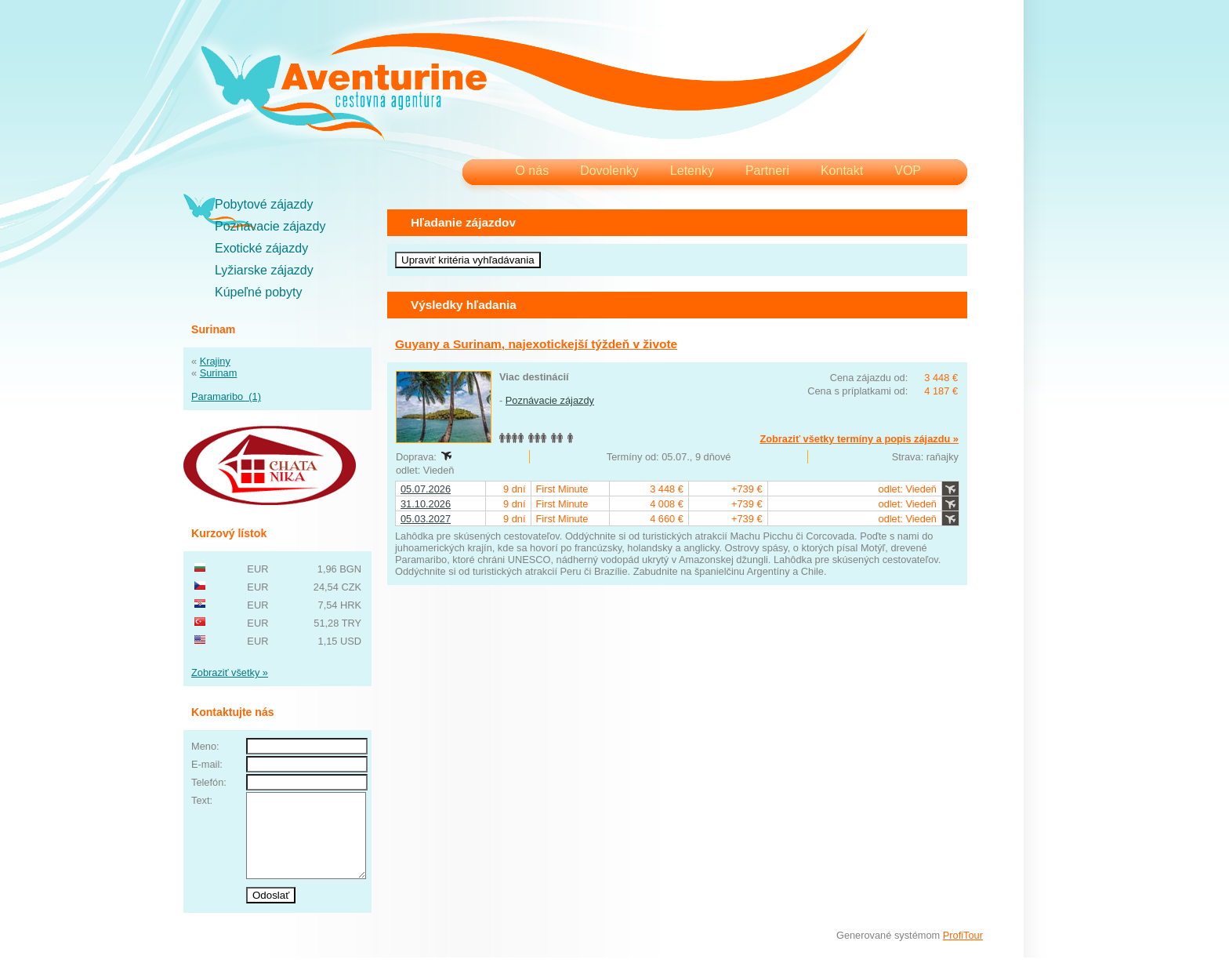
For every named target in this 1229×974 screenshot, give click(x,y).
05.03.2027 (426, 519)
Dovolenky (609, 170)
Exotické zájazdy (261, 248)
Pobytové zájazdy (264, 204)
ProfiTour (963, 952)
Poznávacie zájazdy (270, 226)
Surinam (218, 373)
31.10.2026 (426, 504)
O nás (532, 170)
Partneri (767, 170)
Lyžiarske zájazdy (264, 270)
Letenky (692, 170)
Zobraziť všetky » (229, 672)
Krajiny (215, 361)
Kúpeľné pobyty (258, 292)
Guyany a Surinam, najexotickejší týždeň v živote (536, 344)
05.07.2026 (426, 489)
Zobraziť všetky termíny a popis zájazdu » (859, 439)
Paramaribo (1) (226, 396)
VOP (907, 170)
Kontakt (842, 170)
